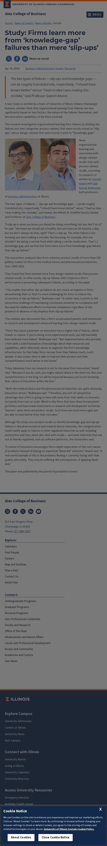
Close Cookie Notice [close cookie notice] (55, 837)
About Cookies (21, 837)
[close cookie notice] (100, 809)
